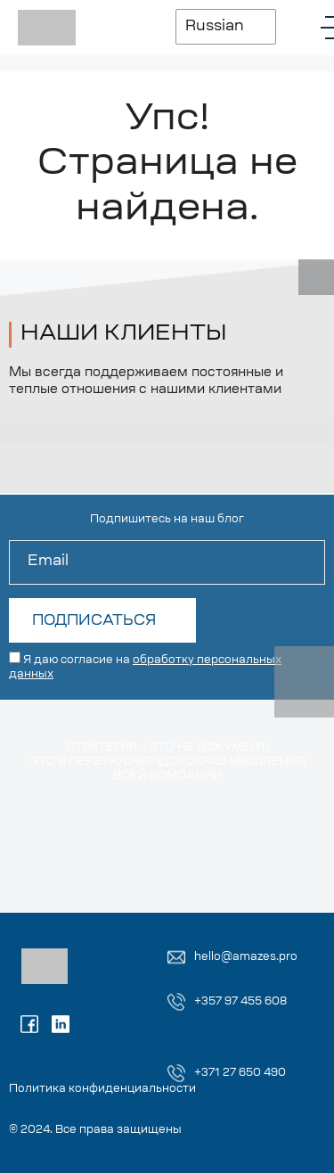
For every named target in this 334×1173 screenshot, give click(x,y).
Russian (214, 27)
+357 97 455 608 (240, 1002)
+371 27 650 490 (240, 1073)
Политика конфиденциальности (102, 1089)
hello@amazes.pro (245, 957)
